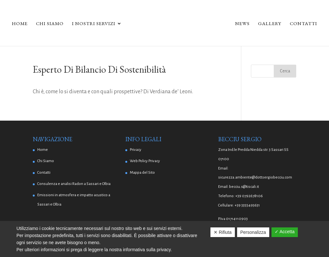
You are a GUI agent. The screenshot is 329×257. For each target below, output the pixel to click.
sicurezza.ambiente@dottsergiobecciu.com (255, 177)
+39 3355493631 (247, 205)
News (242, 23)
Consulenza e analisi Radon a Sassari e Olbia (74, 184)
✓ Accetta (285, 231)
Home (20, 23)
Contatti (303, 23)
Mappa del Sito (142, 172)
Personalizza (253, 232)
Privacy (135, 150)
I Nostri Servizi (93, 23)
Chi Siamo (50, 23)
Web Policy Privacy (145, 161)
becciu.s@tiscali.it (244, 187)
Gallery (269, 23)
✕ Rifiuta (223, 232)
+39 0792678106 (249, 196)
